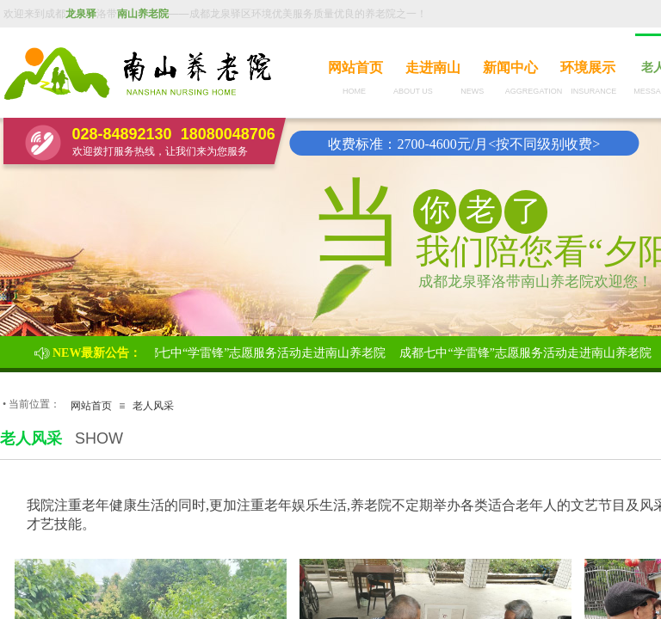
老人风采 (153, 406)
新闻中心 (510, 67)
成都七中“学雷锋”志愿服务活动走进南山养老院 (261, 352)
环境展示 (587, 67)
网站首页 (355, 67)
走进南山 (432, 67)
